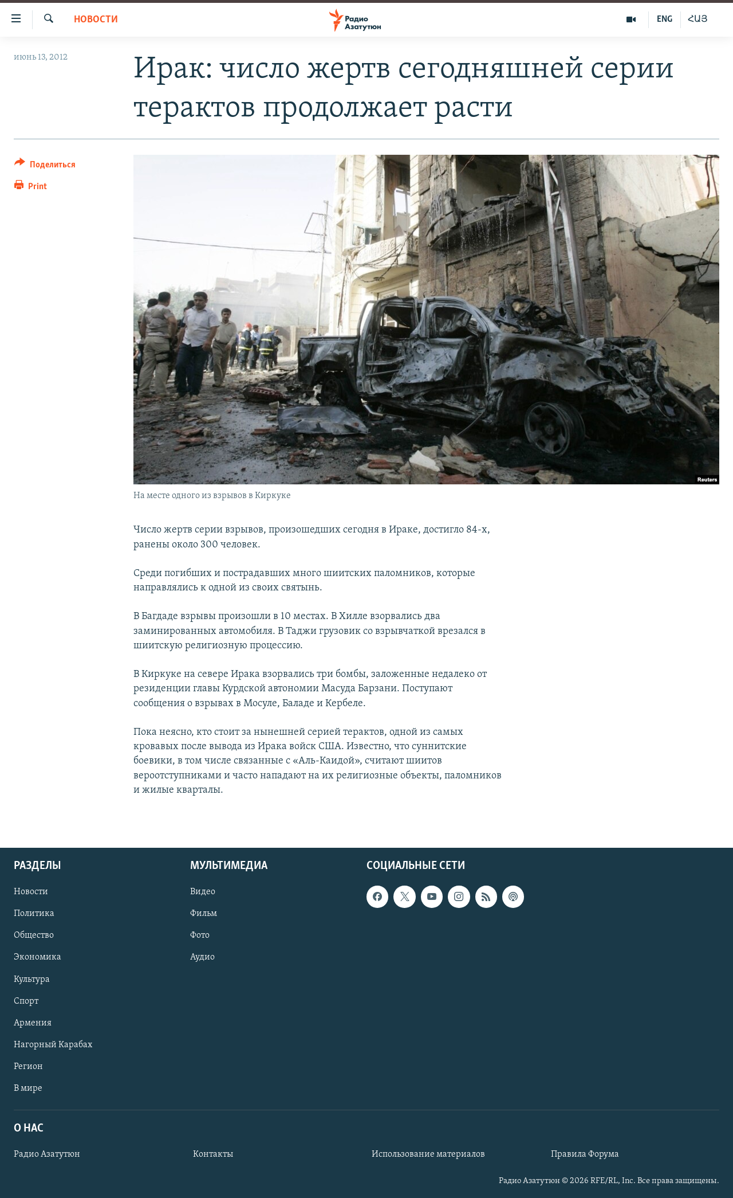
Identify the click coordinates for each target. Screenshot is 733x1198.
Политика (34, 913)
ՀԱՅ (698, 19)
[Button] (45, 166)
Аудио (202, 957)
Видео (202, 891)
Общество (34, 935)
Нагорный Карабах (53, 1045)
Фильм (203, 913)
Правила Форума (585, 1154)
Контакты (213, 1154)
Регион (28, 1066)
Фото (200, 935)
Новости (96, 19)
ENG (664, 19)
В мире (28, 1088)
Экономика (37, 957)
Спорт (26, 1000)
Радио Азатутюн (47, 1154)
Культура (32, 979)
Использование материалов (428, 1154)
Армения (33, 1023)
